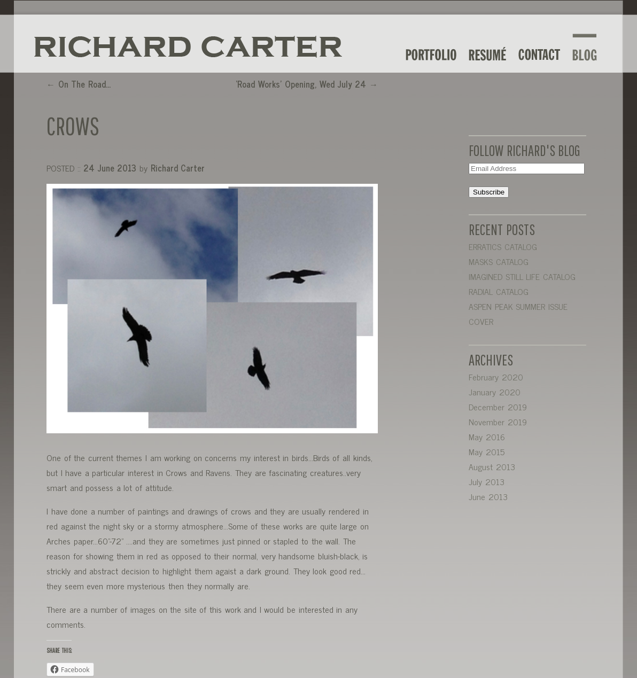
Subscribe (488, 192)
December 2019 (498, 407)
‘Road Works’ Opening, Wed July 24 (307, 84)
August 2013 (492, 466)
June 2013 (488, 496)
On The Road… (78, 84)
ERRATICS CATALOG (503, 246)
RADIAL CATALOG (499, 291)
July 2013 (486, 481)
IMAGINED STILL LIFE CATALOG (522, 276)
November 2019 (498, 421)
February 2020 (496, 377)
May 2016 (487, 436)
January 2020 (495, 392)
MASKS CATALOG (499, 261)
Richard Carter (178, 168)
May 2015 (486, 451)
